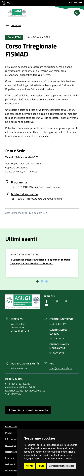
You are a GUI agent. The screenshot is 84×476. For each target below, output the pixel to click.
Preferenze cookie (13, 470)
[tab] (37, 281)
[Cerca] (77, 13)
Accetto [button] (29, 466)
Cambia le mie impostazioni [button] (61, 466)
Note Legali (10, 445)
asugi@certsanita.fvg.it (60, 368)
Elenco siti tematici (14, 458)
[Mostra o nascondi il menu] (3, 13)
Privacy (8, 433)
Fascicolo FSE (75, 2)
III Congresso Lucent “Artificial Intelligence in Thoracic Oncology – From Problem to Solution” (40, 261)
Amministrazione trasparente (28, 410)
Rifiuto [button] (41, 466)
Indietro (13, 25)
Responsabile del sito (15, 451)
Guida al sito (11, 426)
